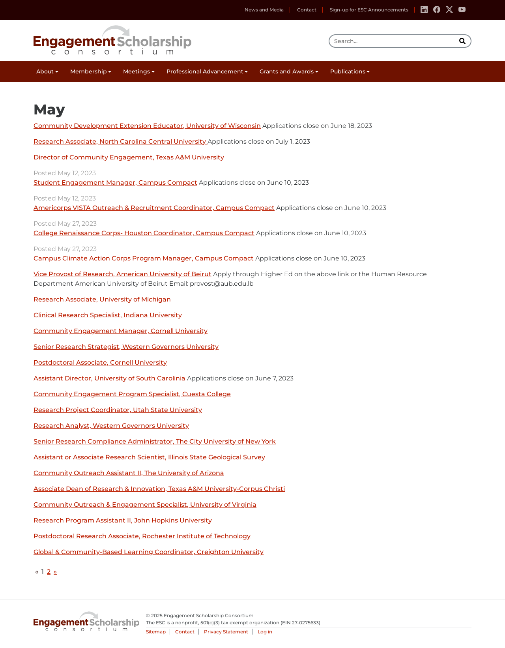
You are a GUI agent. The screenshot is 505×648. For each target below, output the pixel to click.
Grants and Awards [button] (287, 71)
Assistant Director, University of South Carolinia (110, 379)
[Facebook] (436, 10)
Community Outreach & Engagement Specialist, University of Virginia (145, 505)
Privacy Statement (226, 632)
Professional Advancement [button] (204, 71)
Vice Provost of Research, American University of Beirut (122, 274)
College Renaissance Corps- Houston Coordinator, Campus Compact (144, 233)
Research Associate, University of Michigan (102, 300)
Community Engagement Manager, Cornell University (121, 331)
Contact (306, 10)
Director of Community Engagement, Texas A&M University (129, 158)
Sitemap (156, 632)
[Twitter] (449, 10)
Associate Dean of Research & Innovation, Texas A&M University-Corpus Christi (159, 489)
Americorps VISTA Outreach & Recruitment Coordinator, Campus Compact (154, 208)
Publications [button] (347, 71)
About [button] (45, 71)
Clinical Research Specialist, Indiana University (108, 315)
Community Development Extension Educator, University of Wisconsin (147, 126)
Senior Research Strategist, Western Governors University (126, 347)
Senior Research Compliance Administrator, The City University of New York (155, 442)
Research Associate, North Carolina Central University (121, 142)
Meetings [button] (136, 71)
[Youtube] (462, 10)
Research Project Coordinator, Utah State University (118, 410)
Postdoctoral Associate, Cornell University (100, 363)
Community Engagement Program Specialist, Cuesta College (132, 394)
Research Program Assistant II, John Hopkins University (123, 521)
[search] (463, 41)
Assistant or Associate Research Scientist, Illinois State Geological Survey (149, 457)
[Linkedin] (424, 10)
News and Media (264, 10)
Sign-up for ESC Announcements (369, 10)
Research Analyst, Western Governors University (111, 426)
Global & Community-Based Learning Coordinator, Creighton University (149, 552)
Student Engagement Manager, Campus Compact (115, 183)
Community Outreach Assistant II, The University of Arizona (129, 473)
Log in (265, 632)
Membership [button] (88, 71)
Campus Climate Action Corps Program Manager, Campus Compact (144, 259)
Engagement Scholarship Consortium (112, 38)
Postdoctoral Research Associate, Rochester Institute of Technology (142, 536)
